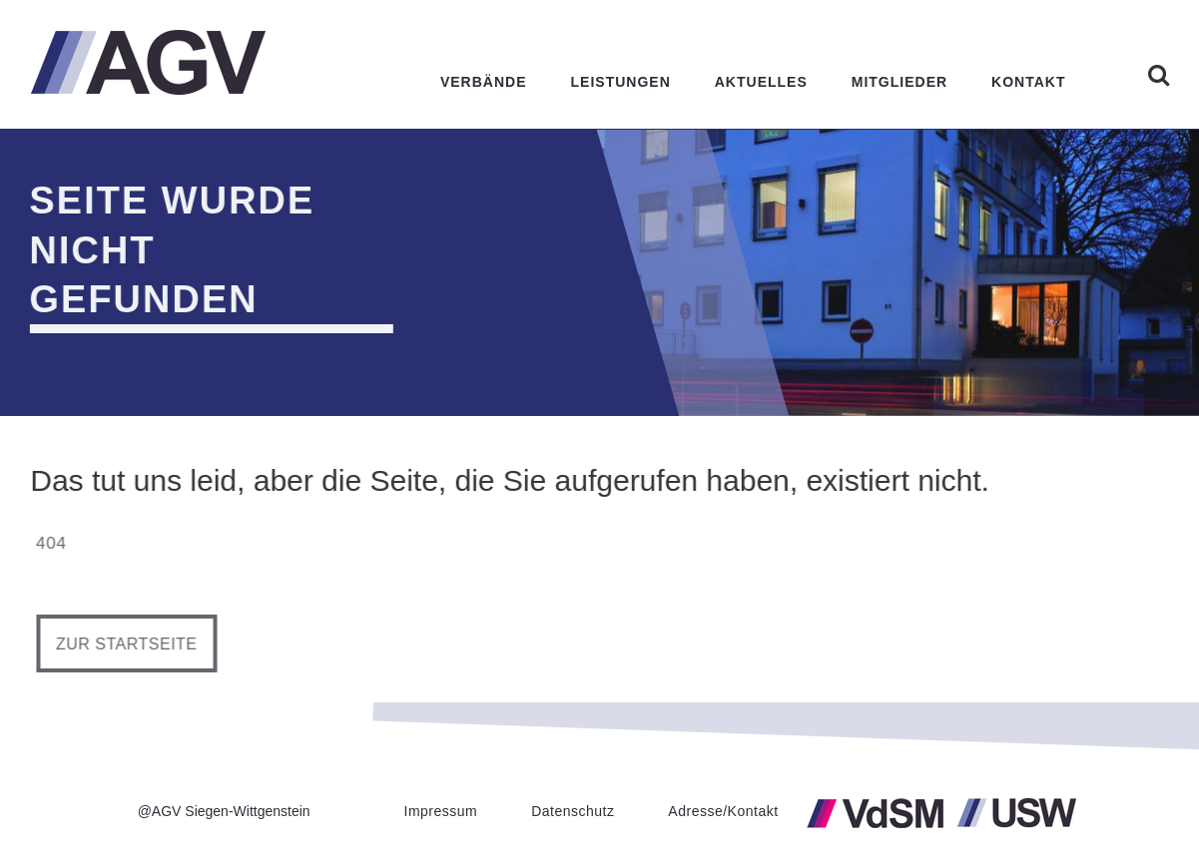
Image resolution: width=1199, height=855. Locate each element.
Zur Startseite (132, 644)
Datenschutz (572, 811)
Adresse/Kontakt (723, 811)
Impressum (441, 811)
